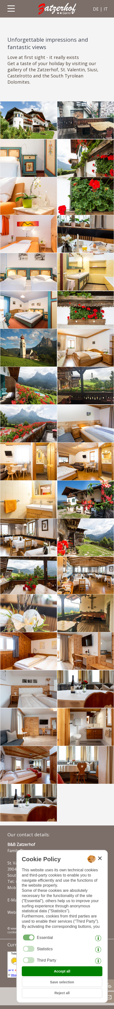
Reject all (61, 993)
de (96, 9)
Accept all (62, 971)
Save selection (62, 982)
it (106, 9)
